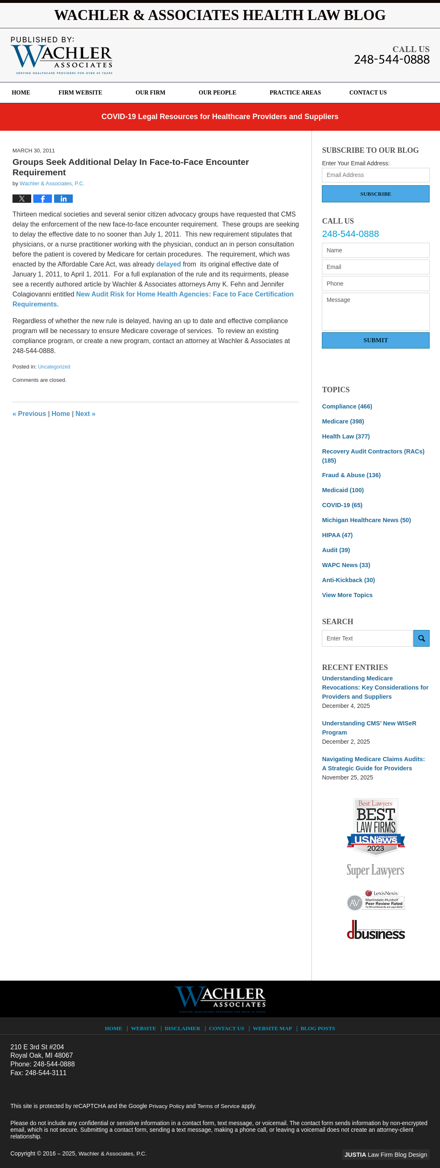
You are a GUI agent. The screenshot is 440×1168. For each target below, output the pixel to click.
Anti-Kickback (347, 575)
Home (26, 93)
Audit (335, 546)
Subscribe (376, 194)
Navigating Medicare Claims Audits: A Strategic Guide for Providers (374, 756)
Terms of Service (219, 1098)
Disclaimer (184, 1018)
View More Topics (346, 590)
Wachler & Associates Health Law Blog (61, 55)
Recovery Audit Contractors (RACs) (371, 454)
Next (86, 413)
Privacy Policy (167, 1098)
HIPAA (336, 531)
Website (145, 1018)
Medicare (342, 421)
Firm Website (90, 93)
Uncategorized (54, 367)
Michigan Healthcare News (364, 517)
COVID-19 (341, 502)
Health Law (345, 435)
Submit (375, 340)
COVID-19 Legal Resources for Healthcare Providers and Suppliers (220, 116)
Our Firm (161, 93)
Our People (227, 93)
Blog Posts (317, 1018)
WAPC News (345, 561)
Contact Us (382, 93)
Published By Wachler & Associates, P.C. (392, 55)
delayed (168, 264)
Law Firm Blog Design (390, 1146)
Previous (29, 413)
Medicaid (342, 488)
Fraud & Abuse (350, 473)
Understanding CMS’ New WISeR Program (367, 721)
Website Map (273, 1018)
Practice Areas (305, 93)
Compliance (346, 406)
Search (421, 633)
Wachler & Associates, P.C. (113, 1146)
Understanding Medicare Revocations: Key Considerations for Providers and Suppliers (375, 682)
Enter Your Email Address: (356, 163)
